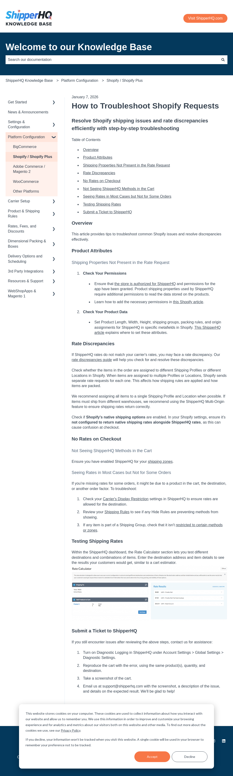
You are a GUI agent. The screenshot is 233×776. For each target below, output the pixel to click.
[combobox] (112, 59)
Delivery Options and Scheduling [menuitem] (25, 258)
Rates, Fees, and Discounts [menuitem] (22, 228)
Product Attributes (97, 157)
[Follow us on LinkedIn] (223, 741)
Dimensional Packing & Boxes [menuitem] (27, 243)
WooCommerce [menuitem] (26, 182)
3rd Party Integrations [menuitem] (25, 271)
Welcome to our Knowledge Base (79, 47)
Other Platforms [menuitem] (26, 191)
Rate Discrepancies (99, 173)
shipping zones (160, 462)
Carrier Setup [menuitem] (19, 201)
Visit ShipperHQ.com (205, 18)
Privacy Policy (70, 730)
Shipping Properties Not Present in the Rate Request (126, 165)
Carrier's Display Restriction (126, 499)
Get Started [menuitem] (17, 102)
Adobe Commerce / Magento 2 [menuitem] (29, 169)
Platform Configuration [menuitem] (26, 137)
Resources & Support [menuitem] (25, 281)
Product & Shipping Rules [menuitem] (24, 213)
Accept (152, 757)
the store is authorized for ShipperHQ (145, 284)
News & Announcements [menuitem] (28, 112)
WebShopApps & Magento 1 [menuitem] (22, 293)
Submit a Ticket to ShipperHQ (107, 212)
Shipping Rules (116, 512)
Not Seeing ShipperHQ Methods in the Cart (118, 189)
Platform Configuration (79, 80)
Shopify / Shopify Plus (125, 80)
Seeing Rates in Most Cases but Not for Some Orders (127, 196)
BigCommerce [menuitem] (24, 147)
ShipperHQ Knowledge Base (29, 80)
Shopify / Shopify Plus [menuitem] (32, 157)
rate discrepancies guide (92, 360)
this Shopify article (188, 302)
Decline (189, 757)
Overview (91, 150)
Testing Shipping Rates (102, 204)
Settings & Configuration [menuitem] (19, 124)
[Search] (223, 59)
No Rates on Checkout (101, 181)
